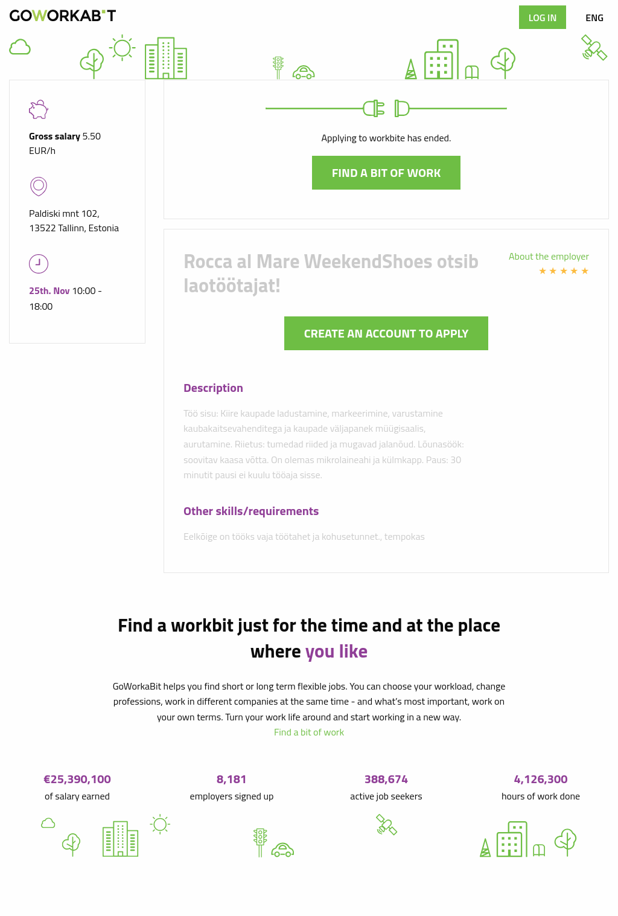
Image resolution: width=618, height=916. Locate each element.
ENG (594, 17)
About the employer (549, 256)
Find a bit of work (386, 172)
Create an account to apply (386, 333)
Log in (543, 17)
